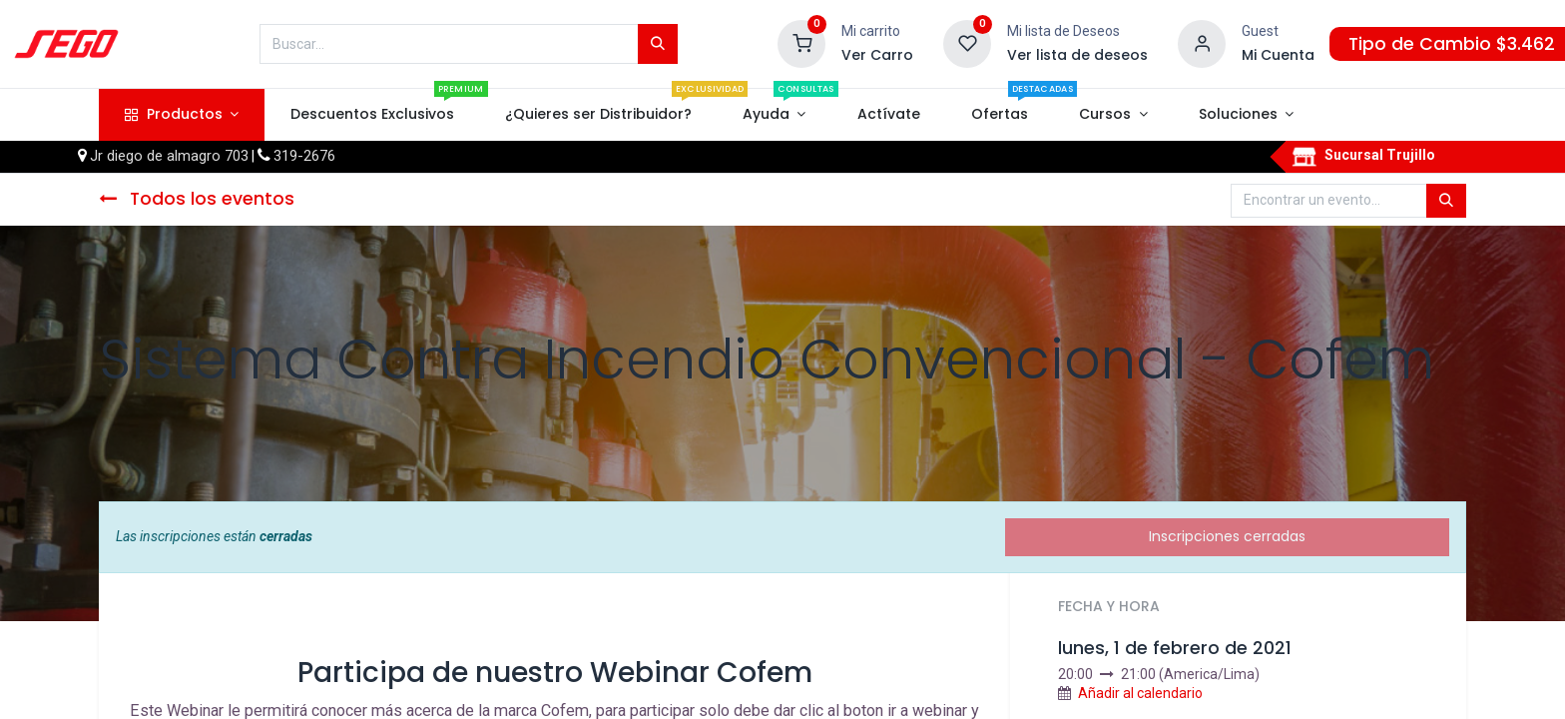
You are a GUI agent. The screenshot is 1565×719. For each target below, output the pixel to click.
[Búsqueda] (658, 44)
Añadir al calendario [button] (1140, 693)
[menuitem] (371, 115)
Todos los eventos (196, 199)
